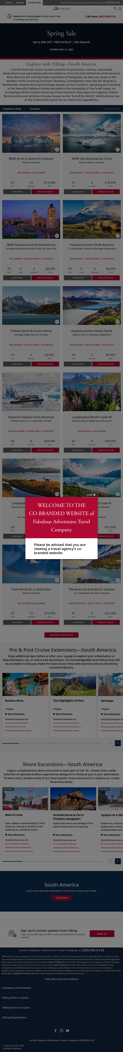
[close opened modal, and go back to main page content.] (90, 494)
